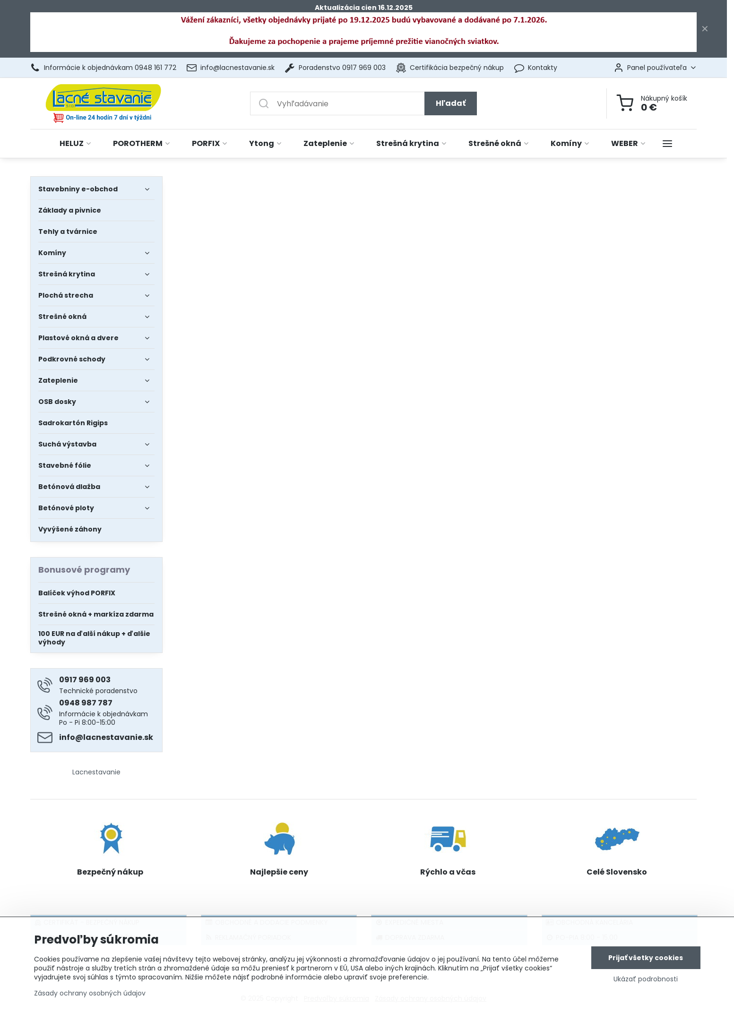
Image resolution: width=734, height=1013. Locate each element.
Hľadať (451, 103)
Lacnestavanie (96, 772)
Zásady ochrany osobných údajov (90, 994)
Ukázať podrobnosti (645, 980)
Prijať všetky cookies (645, 958)
